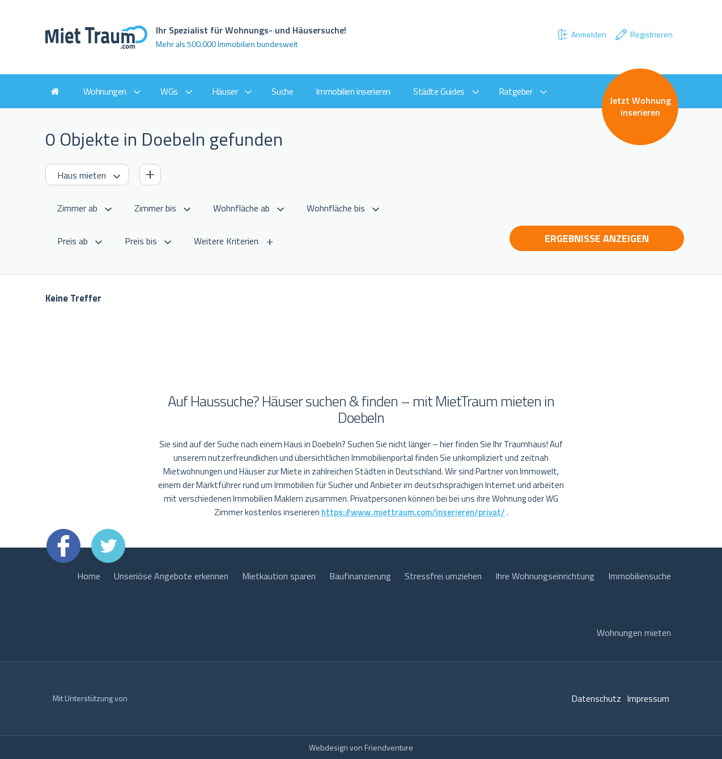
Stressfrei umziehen (443, 576)
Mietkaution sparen (279, 576)
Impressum (648, 698)
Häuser (225, 91)
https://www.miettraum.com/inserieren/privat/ (413, 512)
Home (88, 576)
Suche (282, 91)
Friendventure (388, 747)
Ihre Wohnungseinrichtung (544, 576)
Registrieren (643, 34)
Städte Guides (439, 91)
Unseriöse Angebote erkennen (171, 576)
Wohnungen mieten (634, 632)
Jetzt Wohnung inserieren (640, 106)
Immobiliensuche (639, 576)
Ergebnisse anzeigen (597, 238)
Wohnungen (104, 91)
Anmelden (581, 34)
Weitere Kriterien (226, 241)
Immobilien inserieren (353, 91)
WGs (169, 91)
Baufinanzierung (360, 576)
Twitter (108, 546)
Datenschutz (596, 698)
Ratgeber (516, 91)
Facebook (63, 546)
